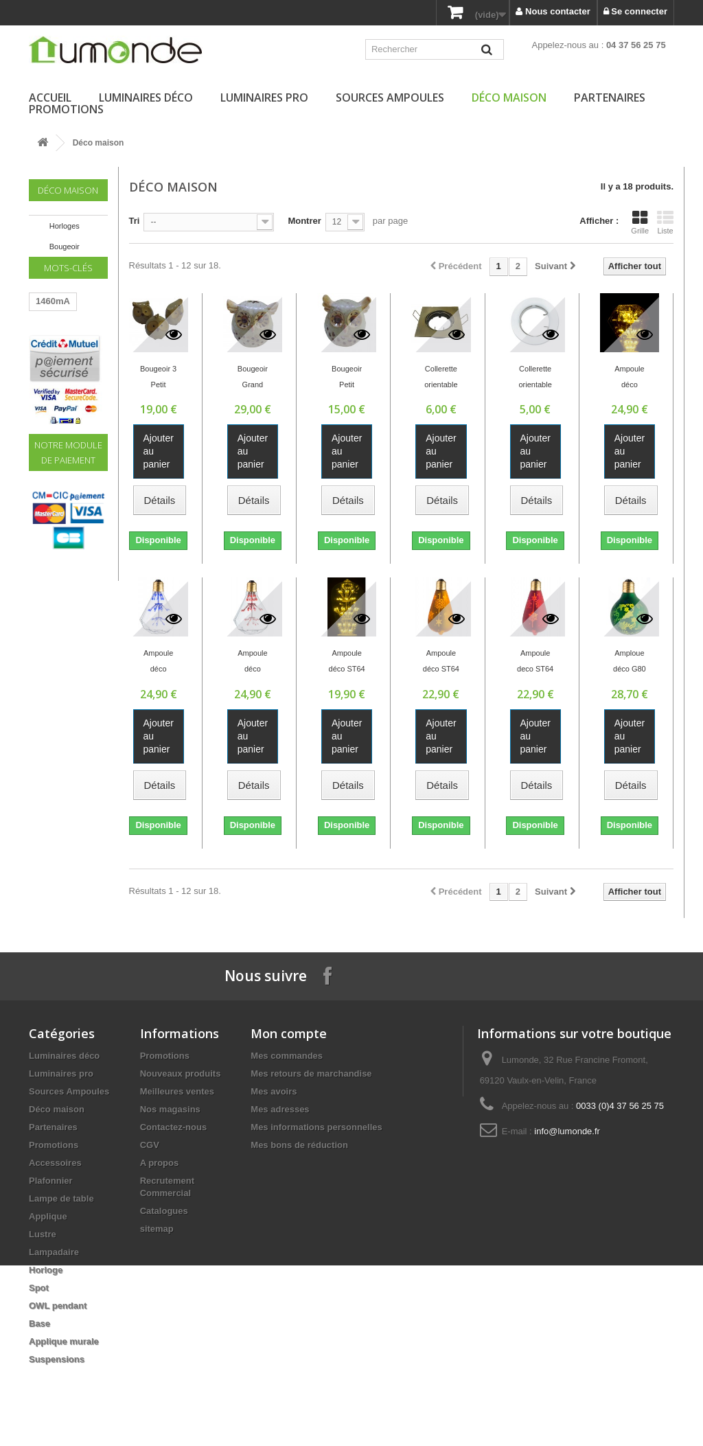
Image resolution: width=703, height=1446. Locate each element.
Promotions (66, 109)
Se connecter (635, 11)
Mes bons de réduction (299, 1145)
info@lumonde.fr (567, 1131)
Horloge (45, 1270)
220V (80, 383)
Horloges (64, 226)
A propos (159, 1163)
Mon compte (289, 1033)
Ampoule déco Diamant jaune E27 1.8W (629, 378)
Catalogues (164, 1211)
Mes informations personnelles (316, 1127)
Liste (665, 222)
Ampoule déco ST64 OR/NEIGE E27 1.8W (440, 662)
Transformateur (68, 363)
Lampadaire (54, 1252)
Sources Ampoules (390, 97)
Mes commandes (287, 1056)
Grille (640, 222)
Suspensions (56, 1359)
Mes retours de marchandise (311, 1073)
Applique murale (64, 1341)
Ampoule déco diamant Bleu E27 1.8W (158, 662)
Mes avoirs (274, 1091)
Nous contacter (553, 11)
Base (39, 1323)
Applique (48, 1216)
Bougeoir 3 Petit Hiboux (158, 378)
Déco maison (509, 97)
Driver (49, 404)
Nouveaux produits (180, 1073)
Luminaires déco (146, 97)
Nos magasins (170, 1109)
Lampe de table (61, 1198)
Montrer (304, 221)
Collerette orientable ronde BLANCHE (535, 378)
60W (45, 383)
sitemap (157, 1229)
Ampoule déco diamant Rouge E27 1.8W (252, 662)
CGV (149, 1145)
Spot (39, 1288)
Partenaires (609, 97)
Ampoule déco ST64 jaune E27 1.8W (347, 662)
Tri (134, 221)
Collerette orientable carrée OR (441, 378)
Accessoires (55, 1163)
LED (45, 342)
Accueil (50, 97)
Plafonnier (51, 1180)
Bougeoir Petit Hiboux (347, 378)
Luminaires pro (264, 97)
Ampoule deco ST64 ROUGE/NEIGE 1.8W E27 (535, 662)
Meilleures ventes (177, 1091)
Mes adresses (280, 1109)
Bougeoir (64, 246)
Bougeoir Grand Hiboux (253, 378)
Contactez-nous (173, 1127)
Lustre (42, 1234)
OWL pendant (58, 1305)
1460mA (53, 322)
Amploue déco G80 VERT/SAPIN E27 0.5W (629, 662)
